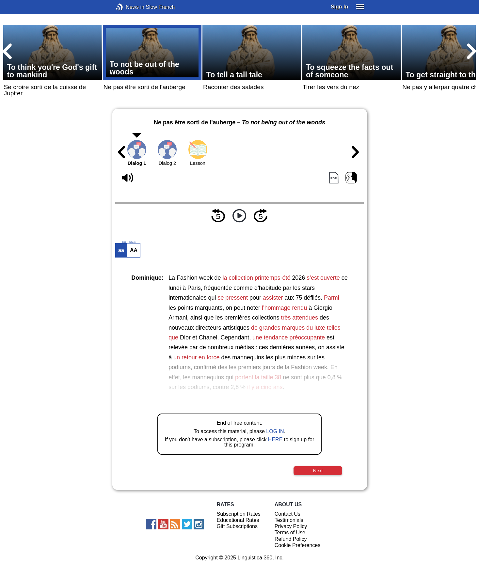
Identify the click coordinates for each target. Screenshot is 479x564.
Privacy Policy (291, 526)
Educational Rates (238, 520)
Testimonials (289, 520)
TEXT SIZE (128, 241)
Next (318, 470)
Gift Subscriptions (237, 526)
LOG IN (275, 431)
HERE (275, 439)
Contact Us (287, 514)
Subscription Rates (239, 514)
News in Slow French (129, 7)
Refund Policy (291, 539)
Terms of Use (290, 532)
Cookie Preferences (298, 545)
